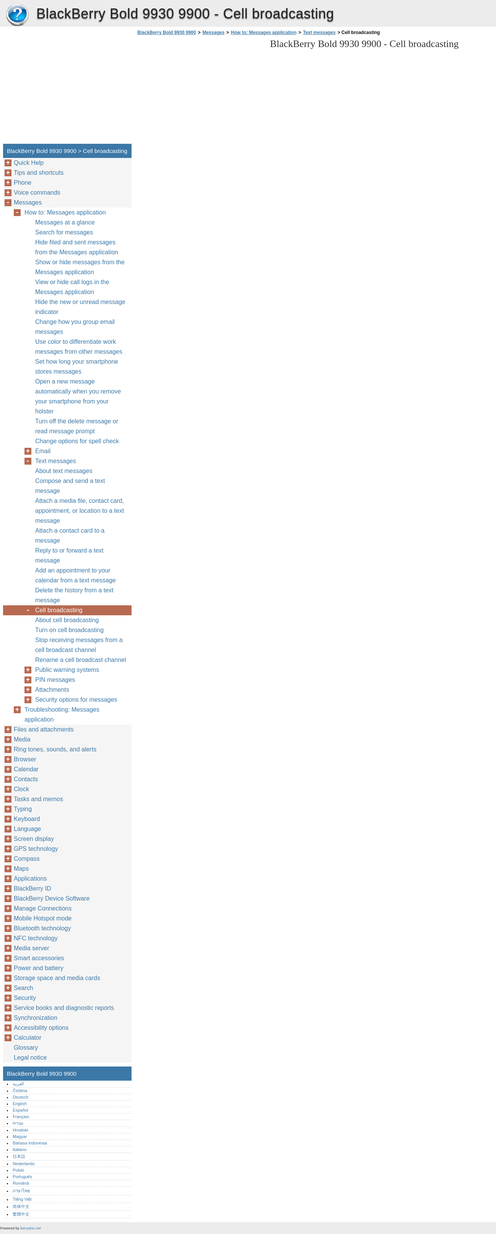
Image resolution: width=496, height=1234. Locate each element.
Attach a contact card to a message (69, 535)
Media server (31, 948)
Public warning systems (67, 670)
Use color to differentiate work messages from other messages (78, 346)
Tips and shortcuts (38, 172)
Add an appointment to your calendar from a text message (75, 575)
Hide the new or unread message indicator (80, 307)
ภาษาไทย (21, 1190)
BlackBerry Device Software (51, 898)
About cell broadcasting (67, 620)
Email (42, 451)
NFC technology (36, 938)
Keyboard (27, 819)
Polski (18, 1170)
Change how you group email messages (75, 327)
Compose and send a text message (70, 486)
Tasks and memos (38, 799)
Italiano (19, 1149)
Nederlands (23, 1163)
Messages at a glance (65, 222)
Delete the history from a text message (74, 595)
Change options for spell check (77, 441)
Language (27, 829)
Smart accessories (39, 958)
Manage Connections (43, 908)
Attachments (52, 689)
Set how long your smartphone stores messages (76, 366)
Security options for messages (76, 699)
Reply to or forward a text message (69, 555)
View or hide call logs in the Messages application (72, 287)
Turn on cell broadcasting (69, 630)
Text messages (319, 32)
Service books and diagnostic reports (64, 1008)
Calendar (26, 769)
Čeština (20, 1090)
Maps (21, 868)
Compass (27, 858)
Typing (23, 809)
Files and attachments (44, 729)
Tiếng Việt (22, 1199)
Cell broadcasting (59, 610)
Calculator (27, 1037)
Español (20, 1110)
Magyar (20, 1136)
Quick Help (29, 162)
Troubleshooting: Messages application (61, 714)
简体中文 (21, 1206)
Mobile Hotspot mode (43, 918)
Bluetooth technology (42, 928)
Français (21, 1116)
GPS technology (36, 848)
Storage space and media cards (57, 978)
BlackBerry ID (32, 888)
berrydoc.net (30, 1228)
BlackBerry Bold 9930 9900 (17, 15)
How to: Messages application (263, 32)
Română (21, 1183)
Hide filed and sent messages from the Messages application (76, 247)
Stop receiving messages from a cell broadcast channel (79, 645)
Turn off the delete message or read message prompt (76, 426)
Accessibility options (41, 1027)
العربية (18, 1083)
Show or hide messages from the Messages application (80, 267)
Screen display (34, 839)
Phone (22, 182)
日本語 (19, 1156)
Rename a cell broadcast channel (80, 660)
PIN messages (55, 679)
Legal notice (30, 1057)
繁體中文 (21, 1214)
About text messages (63, 471)
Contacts (26, 779)
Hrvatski (20, 1130)
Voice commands (37, 192)
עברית (18, 1123)
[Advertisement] (199, 91)
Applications (30, 878)
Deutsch (20, 1097)
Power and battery (38, 968)
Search (23, 988)
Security (25, 998)
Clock (21, 789)
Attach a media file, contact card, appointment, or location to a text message (79, 511)
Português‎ (22, 1176)
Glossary (26, 1047)
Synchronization (35, 1018)
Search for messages (64, 232)
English (20, 1103)
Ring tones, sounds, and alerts (55, 749)
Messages (213, 32)
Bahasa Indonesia (30, 1143)
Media (22, 739)
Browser (25, 759)
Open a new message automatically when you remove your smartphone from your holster (78, 396)
